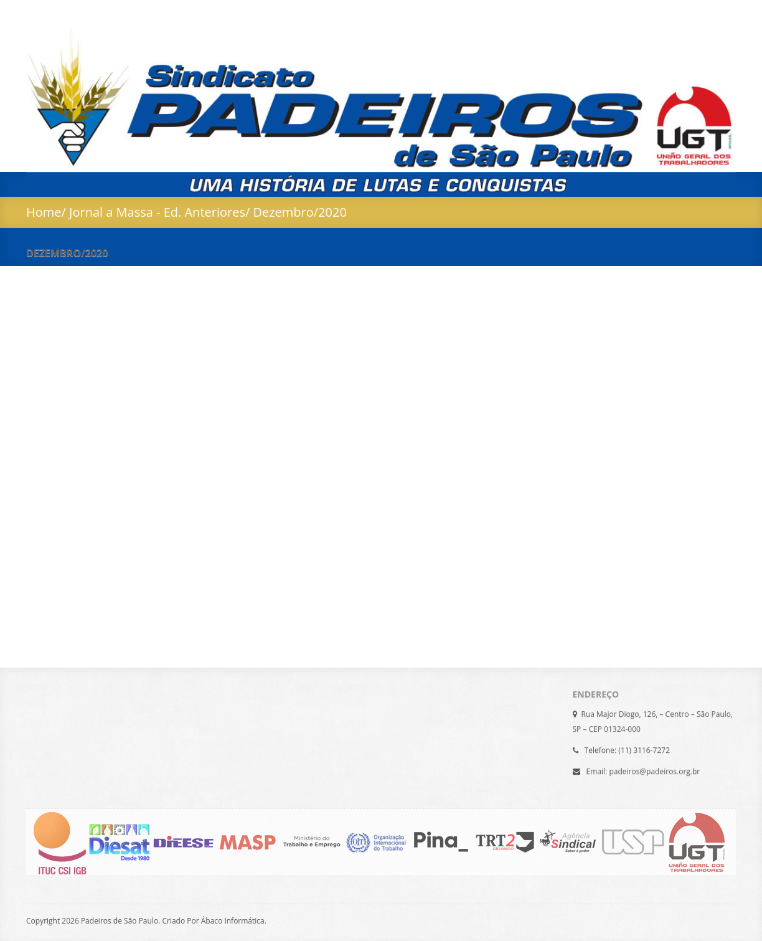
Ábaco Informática (233, 920)
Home (44, 212)
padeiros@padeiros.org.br (654, 769)
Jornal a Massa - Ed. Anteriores (157, 212)
